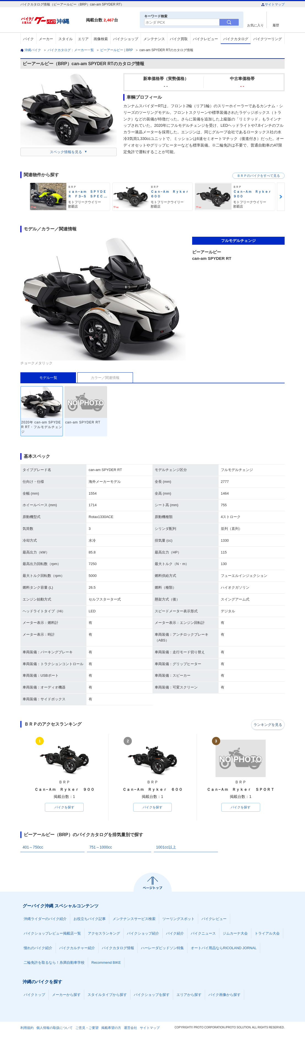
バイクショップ (125, 39)
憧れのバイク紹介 (38, 948)
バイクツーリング (267, 39)
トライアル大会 (267, 934)
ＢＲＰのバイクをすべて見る (258, 176)
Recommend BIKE (106, 963)
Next (281, 197)
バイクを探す (64, 807)
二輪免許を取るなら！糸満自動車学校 (54, 963)
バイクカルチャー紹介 (77, 948)
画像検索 (101, 39)
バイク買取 (179, 39)
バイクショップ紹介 (143, 934)
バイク (28, 39)
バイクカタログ (235, 39)
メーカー (46, 39)
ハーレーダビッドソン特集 (162, 948)
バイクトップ (34, 995)
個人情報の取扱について (54, 1028)
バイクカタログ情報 (118, 948)
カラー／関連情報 (105, 378)
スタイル (65, 39)
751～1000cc (100, 848)
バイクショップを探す (152, 995)
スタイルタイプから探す (107, 995)
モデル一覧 (48, 378)
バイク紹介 (175, 934)
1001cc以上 (166, 848)
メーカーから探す (66, 995)
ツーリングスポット (178, 919)
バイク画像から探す (224, 995)
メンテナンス (154, 39)
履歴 (276, 25)
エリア (83, 39)
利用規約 (27, 1028)
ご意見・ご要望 (87, 1028)
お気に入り (255, 25)
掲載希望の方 (111, 1028)
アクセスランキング (104, 934)
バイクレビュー (205, 39)
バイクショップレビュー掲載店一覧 (52, 934)
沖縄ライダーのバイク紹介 (45, 919)
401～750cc (33, 848)
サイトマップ (273, 4)
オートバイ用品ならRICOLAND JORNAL (224, 948)
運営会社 (130, 1028)
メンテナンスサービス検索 (134, 919)
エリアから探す (188, 995)
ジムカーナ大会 (235, 934)
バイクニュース (203, 934)
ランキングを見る (267, 724)
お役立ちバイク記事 (89, 919)
